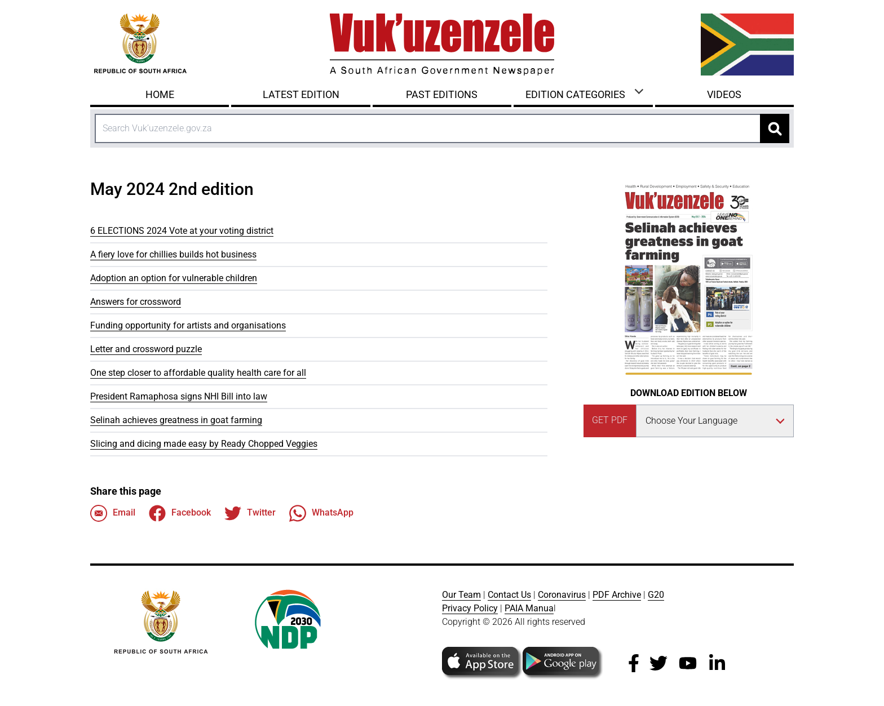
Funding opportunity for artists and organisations (188, 325)
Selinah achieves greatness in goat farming (176, 420)
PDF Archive (617, 594)
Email (112, 513)
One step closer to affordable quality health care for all (198, 372)
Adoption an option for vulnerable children (173, 278)
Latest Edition (301, 94)
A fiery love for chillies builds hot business (173, 254)
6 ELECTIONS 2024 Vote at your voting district (181, 230)
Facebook (180, 513)
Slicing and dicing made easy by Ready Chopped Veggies (203, 443)
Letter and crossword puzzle (146, 349)
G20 (656, 594)
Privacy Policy (470, 608)
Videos (724, 94)
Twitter (250, 513)
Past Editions (442, 94)
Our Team (461, 594)
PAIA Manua (529, 608)
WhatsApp (321, 513)
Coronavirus (562, 594)
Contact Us (509, 594)
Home (159, 94)
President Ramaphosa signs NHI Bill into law (178, 396)
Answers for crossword (135, 301)
